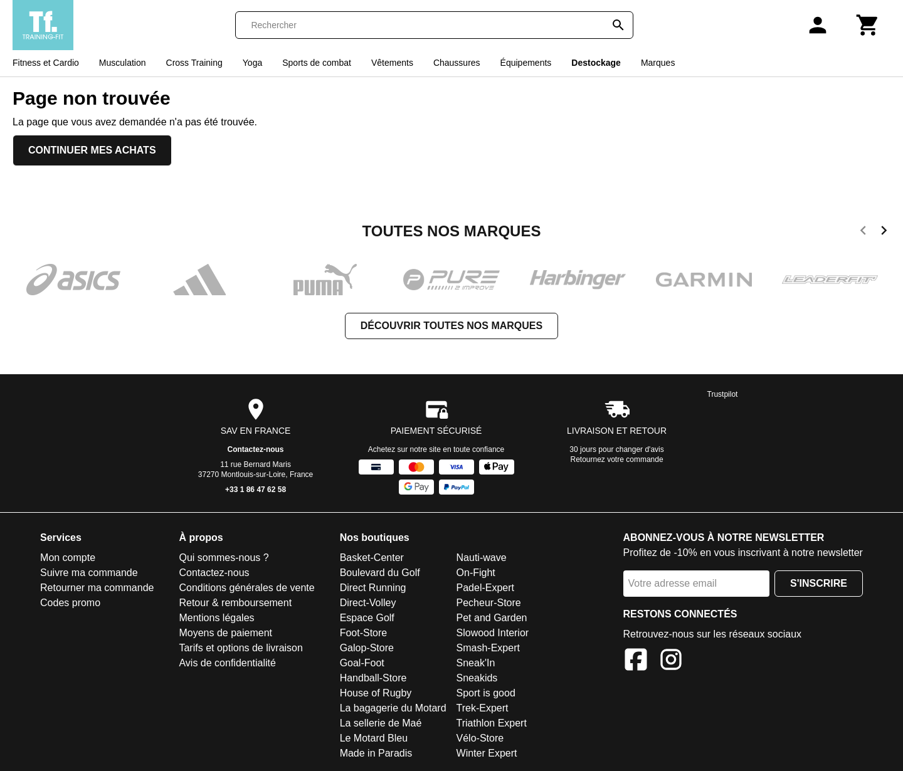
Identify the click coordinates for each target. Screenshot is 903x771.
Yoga (252, 63)
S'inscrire (818, 583)
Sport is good (486, 693)
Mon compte (67, 557)
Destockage (596, 63)
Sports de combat (316, 63)
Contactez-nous (256, 449)
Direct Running (373, 587)
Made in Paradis (376, 753)
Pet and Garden (492, 617)
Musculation (122, 63)
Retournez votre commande (617, 459)
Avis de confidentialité (227, 663)
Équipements (526, 63)
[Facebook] (635, 661)
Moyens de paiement (225, 632)
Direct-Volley (368, 602)
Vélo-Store (480, 738)
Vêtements (392, 63)
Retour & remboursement (235, 602)
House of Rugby (376, 693)
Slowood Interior (493, 632)
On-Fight (476, 572)
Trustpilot (722, 394)
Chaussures (456, 63)
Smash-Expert (488, 647)
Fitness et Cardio (46, 63)
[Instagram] (671, 661)
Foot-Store (364, 632)
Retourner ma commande (97, 587)
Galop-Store (367, 647)
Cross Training (194, 63)
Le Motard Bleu (374, 738)
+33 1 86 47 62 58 (255, 489)
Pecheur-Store (489, 602)
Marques (658, 63)
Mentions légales (216, 617)
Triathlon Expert (492, 723)
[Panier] (867, 25)
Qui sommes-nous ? (223, 557)
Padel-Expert (486, 587)
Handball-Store (373, 678)
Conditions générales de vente (246, 587)
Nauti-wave (482, 557)
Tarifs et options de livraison (240, 647)
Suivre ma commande (89, 572)
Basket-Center (372, 557)
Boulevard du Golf (380, 572)
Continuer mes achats (92, 150)
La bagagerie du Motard (393, 708)
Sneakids (477, 678)
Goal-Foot (362, 663)
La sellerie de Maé (381, 723)
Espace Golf (367, 617)
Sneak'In (476, 663)
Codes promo (70, 602)
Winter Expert (487, 753)
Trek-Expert (483, 708)
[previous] (863, 232)
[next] (884, 232)
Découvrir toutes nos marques (451, 325)
